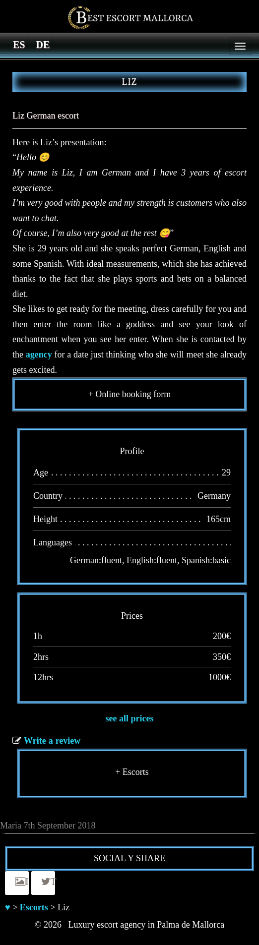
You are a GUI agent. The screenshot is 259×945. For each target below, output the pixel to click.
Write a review (52, 740)
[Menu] (240, 46)
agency (39, 354)
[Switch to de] (43, 44)
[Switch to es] (19, 44)
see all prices (130, 718)
